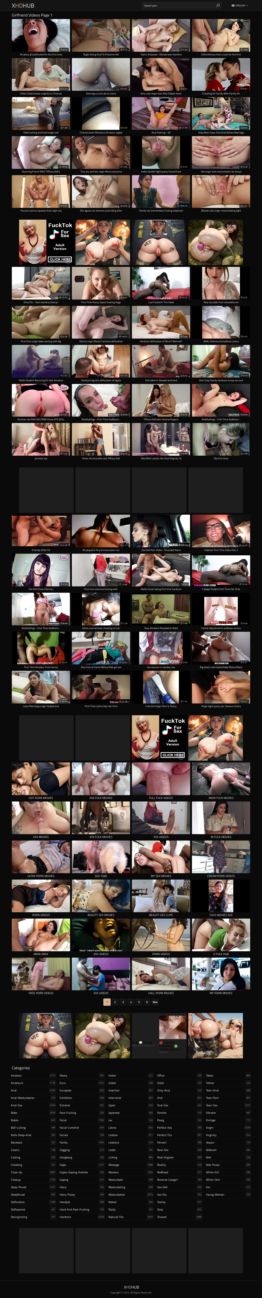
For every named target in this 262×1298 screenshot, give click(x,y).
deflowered (33, 1209)
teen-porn (228, 1097)
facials (82, 1135)
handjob (82, 1202)
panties (179, 1112)
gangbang (82, 1157)
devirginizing (33, 1217)
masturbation (131, 1194)
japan (131, 1105)
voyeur (228, 1142)
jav (131, 1120)
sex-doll (179, 1187)
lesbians (131, 1142)
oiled (179, 1083)
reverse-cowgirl (179, 1179)
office (179, 1075)
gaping (82, 1179)
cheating (33, 1164)
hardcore (82, 1217)
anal (33, 1090)
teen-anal (228, 1090)
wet (228, 1157)
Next (155, 1002)
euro (82, 1083)
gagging (82, 1150)
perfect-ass (179, 1127)
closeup (33, 1179)
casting (33, 1157)
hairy (82, 1187)
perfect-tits (179, 1135)
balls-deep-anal (33, 1135)
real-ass (179, 1150)
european (82, 1090)
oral (179, 1097)
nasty (131, 1209)
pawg (179, 1120)
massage (131, 1164)
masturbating (131, 1187)
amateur (33, 1075)
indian (131, 1075)
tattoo (228, 1083)
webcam (228, 1150)
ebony (82, 1075)
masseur (131, 1172)
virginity (228, 1135)
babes (33, 1120)
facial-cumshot (82, 1127)
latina (131, 1127)
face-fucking (82, 1112)
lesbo (131, 1150)
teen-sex (228, 1105)
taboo (228, 1075)
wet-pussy (228, 1164)
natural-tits (131, 1217)
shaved (179, 1217)
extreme (82, 1105)
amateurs (33, 1083)
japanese (131, 1112)
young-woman (228, 1194)
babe (33, 1112)
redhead (179, 1172)
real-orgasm (179, 1157)
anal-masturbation (33, 1097)
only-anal (179, 1090)
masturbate (131, 1179)
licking (131, 1157)
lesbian (131, 1135)
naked (131, 1202)
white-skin (228, 1179)
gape (82, 1164)
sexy (179, 1209)
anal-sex (33, 1105)
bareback (33, 1142)
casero (33, 1150)
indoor (131, 1083)
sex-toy (179, 1194)
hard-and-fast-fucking (82, 1209)
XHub (23, 5)
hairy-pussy (82, 1194)
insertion (131, 1090)
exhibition (82, 1097)
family (82, 1142)
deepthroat (33, 1194)
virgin (228, 1127)
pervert (179, 1142)
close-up (33, 1172)
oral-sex (179, 1105)
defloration (33, 1202)
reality (179, 1164)
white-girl (228, 1172)
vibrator (228, 1112)
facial (82, 1120)
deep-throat (33, 1187)
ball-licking (33, 1127)
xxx (228, 1187)
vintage (228, 1120)
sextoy (179, 1202)
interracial (131, 1097)
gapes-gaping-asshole (82, 1172)
